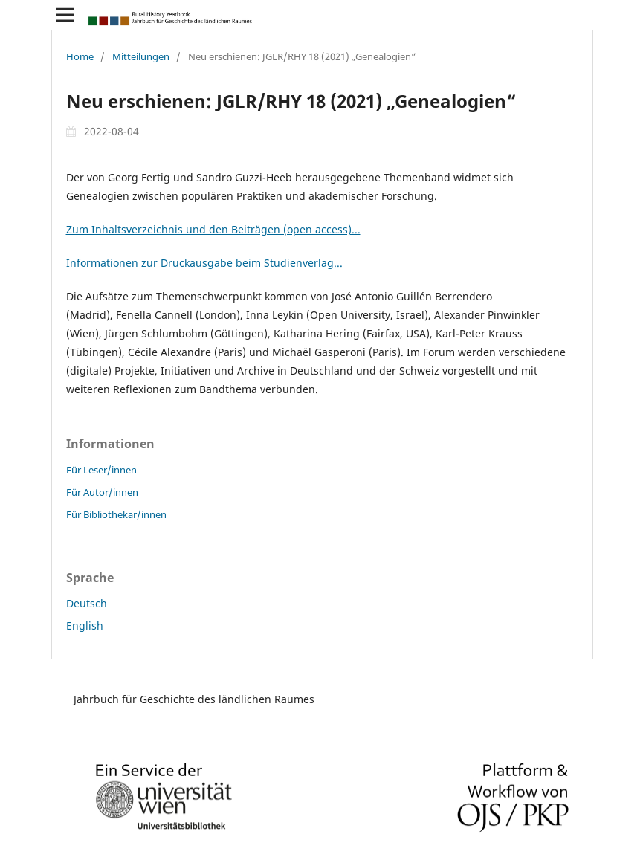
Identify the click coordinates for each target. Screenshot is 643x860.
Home (80, 56)
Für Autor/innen (102, 492)
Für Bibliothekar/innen (116, 514)
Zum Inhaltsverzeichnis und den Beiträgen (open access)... (213, 229)
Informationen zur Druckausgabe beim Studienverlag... (204, 263)
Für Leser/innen (101, 469)
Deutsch (86, 603)
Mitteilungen (140, 56)
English (84, 625)
